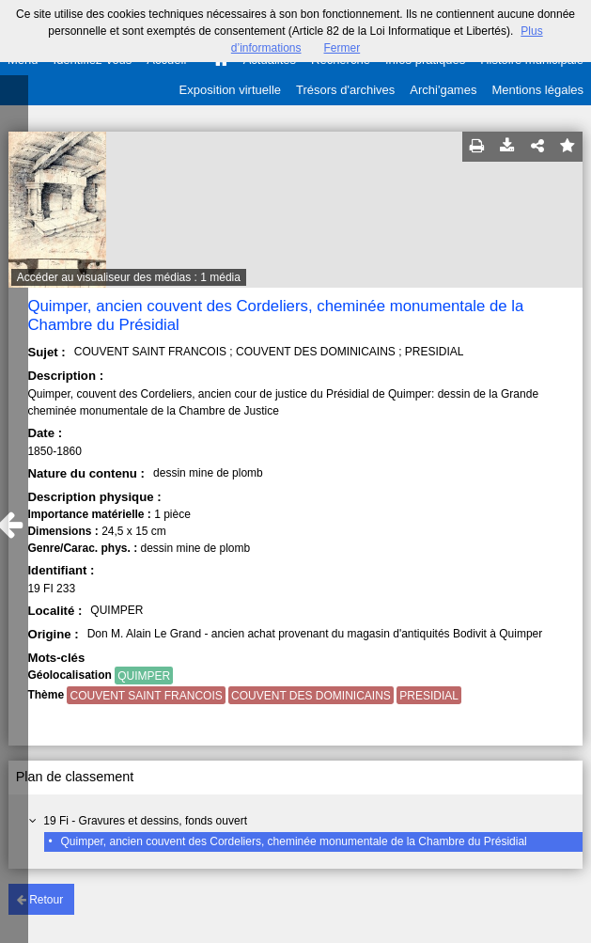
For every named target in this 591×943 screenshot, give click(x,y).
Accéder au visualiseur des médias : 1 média (129, 277)
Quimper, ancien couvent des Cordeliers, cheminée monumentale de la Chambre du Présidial (293, 841)
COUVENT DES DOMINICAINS (311, 695)
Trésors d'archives (345, 90)
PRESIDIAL (429, 695)
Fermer (342, 48)
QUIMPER (143, 676)
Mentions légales (537, 90)
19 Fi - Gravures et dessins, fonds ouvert (145, 820)
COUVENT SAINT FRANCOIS (146, 695)
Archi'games (443, 90)
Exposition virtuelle (230, 90)
